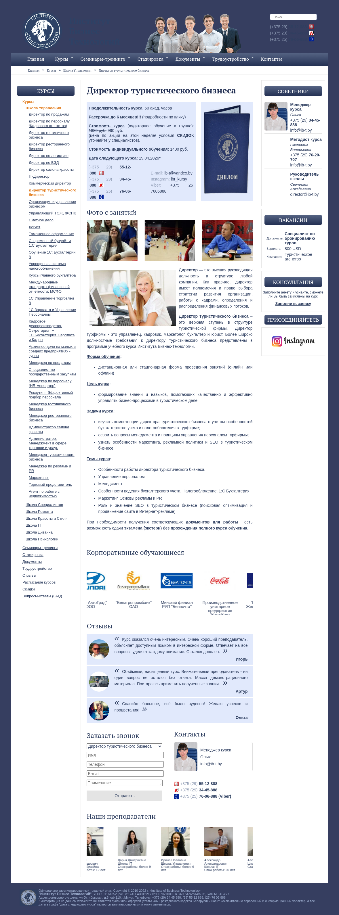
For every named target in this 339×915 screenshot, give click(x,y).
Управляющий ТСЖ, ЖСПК (52, 213)
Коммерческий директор (50, 183)
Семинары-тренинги (105, 59)
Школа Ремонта (39, 511)
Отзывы (29, 575)
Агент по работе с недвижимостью (44, 493)
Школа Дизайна (39, 532)
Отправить (124, 795)
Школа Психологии (42, 539)
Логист (34, 227)
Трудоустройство (233, 59)
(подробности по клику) (137, 117)
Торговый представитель (50, 484)
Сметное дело (41, 220)
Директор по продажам (49, 114)
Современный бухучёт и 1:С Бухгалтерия (50, 243)
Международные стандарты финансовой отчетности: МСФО (49, 287)
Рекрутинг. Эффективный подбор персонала (51, 394)
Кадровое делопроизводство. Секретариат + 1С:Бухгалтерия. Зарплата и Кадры (52, 330)
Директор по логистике (48, 156)
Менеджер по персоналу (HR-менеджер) (50, 383)
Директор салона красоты (51, 169)
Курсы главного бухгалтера (52, 275)
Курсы (64, 59)
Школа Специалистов (44, 504)
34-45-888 (288, 33)
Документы (190, 59)
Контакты (271, 59)
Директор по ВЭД (44, 162)
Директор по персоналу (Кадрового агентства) (49, 123)
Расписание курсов (39, 582)
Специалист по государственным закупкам (52, 371)
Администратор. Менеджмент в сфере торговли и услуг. (47, 443)
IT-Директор (39, 176)
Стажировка (153, 59)
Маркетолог (39, 477)
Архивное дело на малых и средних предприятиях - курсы (52, 351)
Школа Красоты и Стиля (47, 518)
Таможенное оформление (51, 234)
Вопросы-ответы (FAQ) (42, 596)
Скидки (28, 589)
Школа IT (33, 525)
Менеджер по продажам (50, 362)
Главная (35, 59)
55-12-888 (288, 26)
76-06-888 (288, 39)
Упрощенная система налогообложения (47, 266)
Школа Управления (43, 108)
